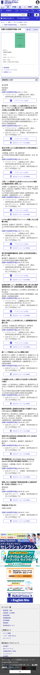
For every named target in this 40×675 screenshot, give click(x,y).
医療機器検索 (7, 618)
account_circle (37, 2)
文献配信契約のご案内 (9, 651)
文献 (9, 22)
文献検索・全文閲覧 (9, 613)
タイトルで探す (24, 10)
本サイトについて (8, 648)
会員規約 (5, 656)
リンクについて (7, 653)
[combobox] (10, 14)
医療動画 (5, 623)
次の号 (35, 29)
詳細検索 (8, 10)
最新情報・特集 (7, 610)
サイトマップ (7, 638)
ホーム (3, 22)
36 (19, 92)
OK (20, 672)
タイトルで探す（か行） (21, 22)
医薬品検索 (6, 615)
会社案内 (5, 646)
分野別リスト (8, 72)
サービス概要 (7, 633)
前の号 (29, 29)
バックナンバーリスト (10, 70)
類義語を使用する (8, 18)
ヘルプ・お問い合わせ (9, 636)
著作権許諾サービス (9, 625)
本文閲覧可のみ (24, 18)
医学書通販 (6, 620)
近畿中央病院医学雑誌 (10, 25)
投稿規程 (6, 67)
